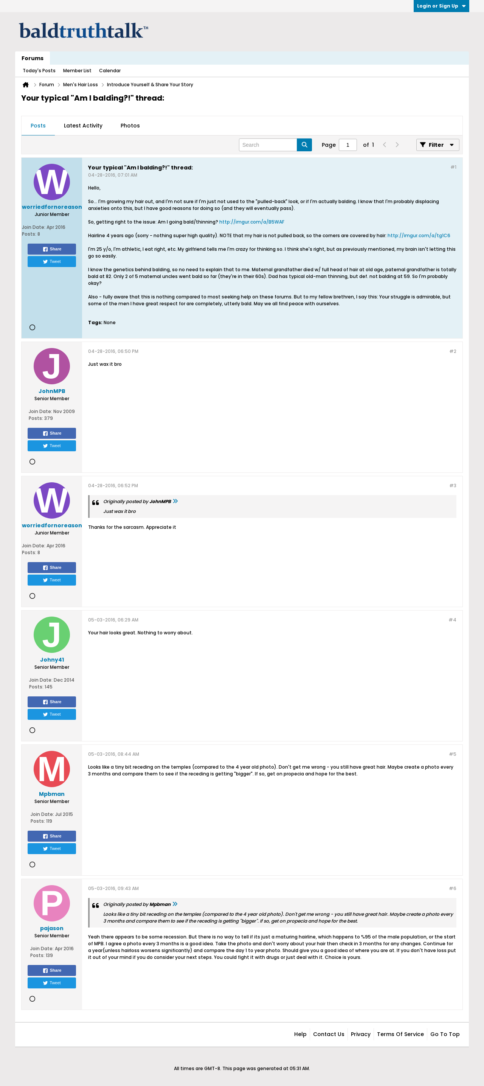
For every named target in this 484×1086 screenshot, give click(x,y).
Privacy (361, 1034)
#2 (452, 351)
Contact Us (328, 1034)
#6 (452, 888)
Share (52, 249)
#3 (452, 485)
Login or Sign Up (441, 6)
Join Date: (33, 227)
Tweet (51, 261)
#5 (452, 754)
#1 (453, 167)
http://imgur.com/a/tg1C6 (419, 235)
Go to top (445, 1034)
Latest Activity (83, 125)
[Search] (275, 144)
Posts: (29, 234)
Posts (38, 125)
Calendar (110, 70)
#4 (452, 620)
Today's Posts (39, 70)
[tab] (38, 126)
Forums (32, 58)
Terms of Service (400, 1034)
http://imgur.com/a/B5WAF (251, 222)
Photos (130, 125)
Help (300, 1034)
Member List (77, 70)
